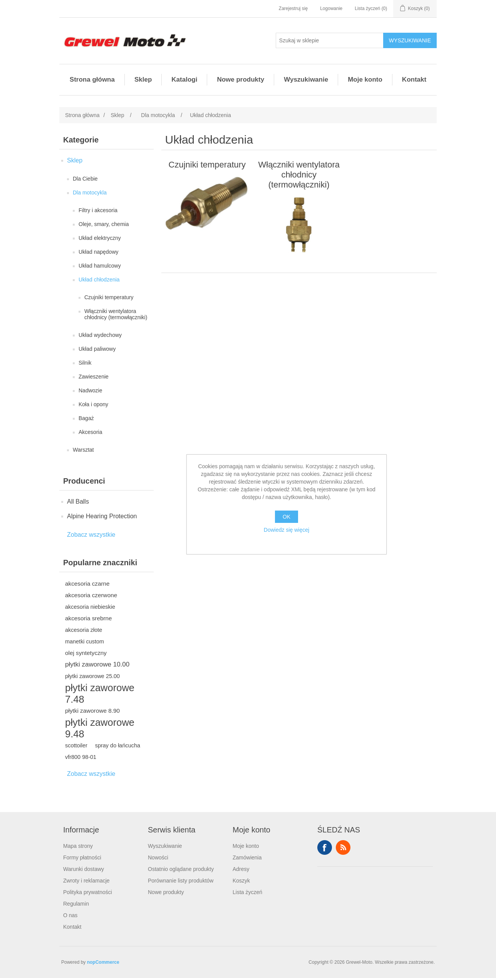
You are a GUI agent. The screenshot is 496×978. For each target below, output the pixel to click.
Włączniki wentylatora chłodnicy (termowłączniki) (115, 314)
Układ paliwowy (97, 349)
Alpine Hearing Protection (102, 516)
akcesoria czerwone (91, 595)
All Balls (78, 501)
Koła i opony (93, 404)
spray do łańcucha (117, 745)
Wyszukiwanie (306, 79)
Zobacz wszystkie (91, 534)
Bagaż (86, 418)
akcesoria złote (83, 630)
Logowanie (331, 8)
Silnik (85, 363)
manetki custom (84, 641)
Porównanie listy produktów (180, 881)
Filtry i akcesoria (98, 210)
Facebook (324, 847)
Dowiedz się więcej (286, 530)
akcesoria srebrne (88, 618)
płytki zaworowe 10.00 (97, 664)
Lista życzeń (247, 892)
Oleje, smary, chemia (104, 224)
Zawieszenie (94, 376)
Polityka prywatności (87, 892)
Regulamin (76, 904)
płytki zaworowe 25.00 (92, 676)
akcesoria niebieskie (90, 607)
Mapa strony (78, 846)
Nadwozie (90, 390)
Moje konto (365, 79)
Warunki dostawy (83, 869)
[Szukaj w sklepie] (330, 40)
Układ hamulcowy (100, 266)
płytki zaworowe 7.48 (99, 693)
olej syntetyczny (86, 653)
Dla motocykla (90, 192)
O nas (70, 915)
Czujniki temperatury (109, 297)
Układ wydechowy (100, 335)
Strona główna (92, 79)
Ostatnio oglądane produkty (181, 869)
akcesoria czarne (87, 583)
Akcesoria (90, 432)
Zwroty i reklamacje (86, 881)
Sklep (143, 79)
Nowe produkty (240, 79)
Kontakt (414, 79)
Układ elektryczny (100, 238)
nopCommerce (103, 962)
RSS (343, 847)
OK (286, 517)
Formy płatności (82, 857)
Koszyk (241, 881)
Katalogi (184, 79)
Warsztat (83, 450)
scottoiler (76, 745)
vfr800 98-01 (80, 757)
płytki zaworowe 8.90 (92, 710)
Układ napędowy (99, 252)
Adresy (241, 869)
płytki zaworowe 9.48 (99, 728)
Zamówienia (247, 857)
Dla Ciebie (85, 179)
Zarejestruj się (293, 8)
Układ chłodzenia (99, 279)
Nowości (158, 857)
